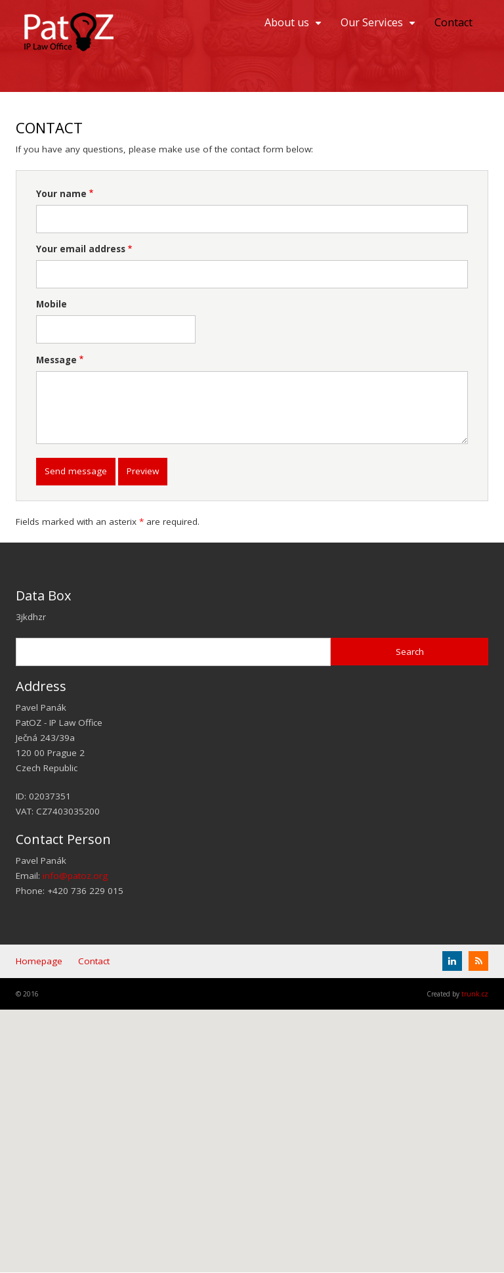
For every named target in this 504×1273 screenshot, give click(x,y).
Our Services (380, 27)
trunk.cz (474, 993)
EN (483, 54)
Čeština (483, 74)
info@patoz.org (75, 876)
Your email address (80, 249)
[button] (252, 1129)
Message (56, 360)
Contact (453, 22)
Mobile (51, 304)
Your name (61, 194)
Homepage (39, 961)
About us (294, 27)
